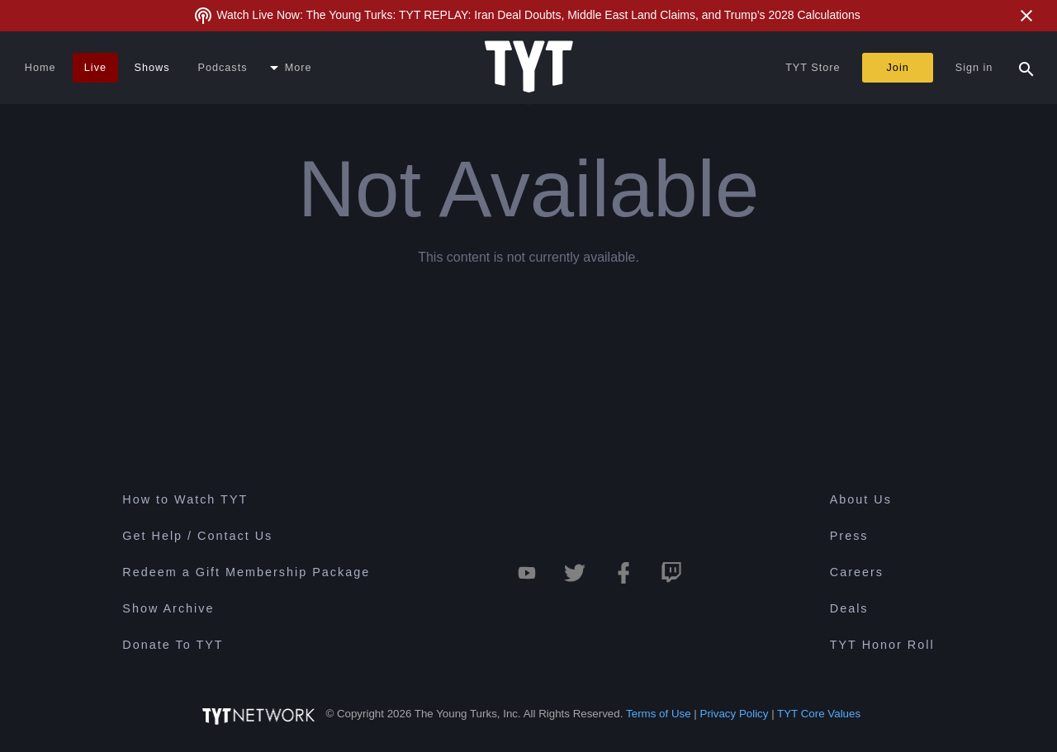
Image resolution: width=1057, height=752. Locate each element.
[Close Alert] (1026, 16)
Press (849, 535)
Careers (857, 572)
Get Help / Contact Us (197, 535)
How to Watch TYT (185, 499)
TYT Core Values (818, 713)
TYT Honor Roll (882, 644)
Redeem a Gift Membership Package (246, 572)
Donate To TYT (172, 644)
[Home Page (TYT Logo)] (528, 68)
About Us (861, 499)
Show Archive (168, 608)
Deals (849, 608)
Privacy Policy (734, 713)
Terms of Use (658, 713)
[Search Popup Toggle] (1026, 67)
